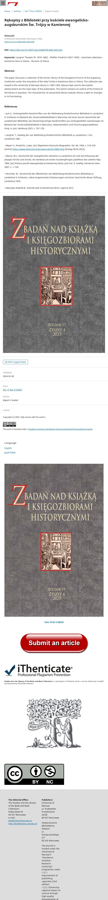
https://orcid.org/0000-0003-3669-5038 (19, 42)
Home (7, 11)
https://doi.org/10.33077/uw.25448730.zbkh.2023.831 (36, 50)
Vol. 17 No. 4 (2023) (33, 11)
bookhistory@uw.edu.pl (20, 820)
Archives (17, 11)
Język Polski (10, 452)
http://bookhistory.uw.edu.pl (22, 823)
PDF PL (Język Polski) (16, 362)
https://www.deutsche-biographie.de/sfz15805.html (39, 149)
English (8, 448)
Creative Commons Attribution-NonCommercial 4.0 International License (60, 429)
